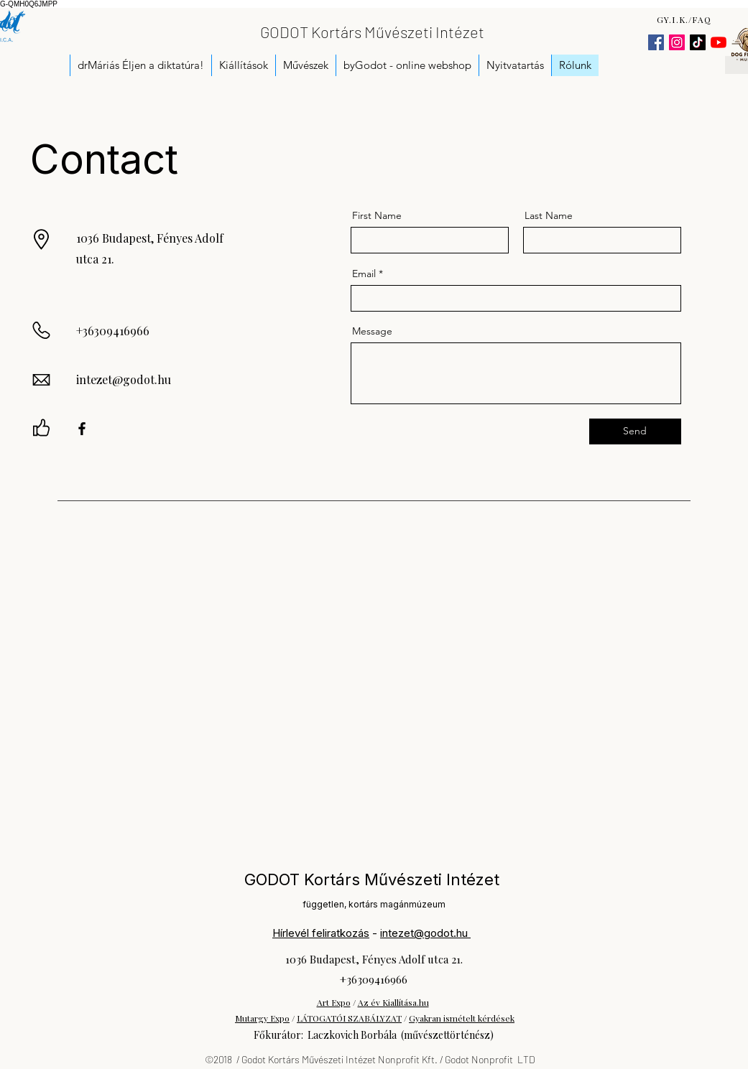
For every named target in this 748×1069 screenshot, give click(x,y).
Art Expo (334, 1002)
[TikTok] (698, 42)
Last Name (549, 215)
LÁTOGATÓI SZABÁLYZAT (349, 1018)
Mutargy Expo (262, 1018)
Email (364, 274)
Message (372, 331)
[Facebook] (656, 42)
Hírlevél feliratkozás (320, 933)
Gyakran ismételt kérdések (461, 1018)
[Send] (635, 431)
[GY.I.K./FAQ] (686, 19)
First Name (377, 215)
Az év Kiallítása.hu (393, 1002)
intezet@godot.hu (123, 379)
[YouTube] (718, 42)
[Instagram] (677, 42)
